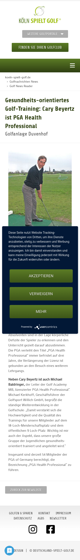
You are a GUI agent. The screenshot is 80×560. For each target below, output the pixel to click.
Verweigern (41, 294)
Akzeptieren (41, 276)
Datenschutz (23, 518)
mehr (41, 311)
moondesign (14, 551)
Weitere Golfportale (42, 34)
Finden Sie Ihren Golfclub (40, 47)
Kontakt (44, 513)
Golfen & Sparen (21, 513)
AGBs (41, 518)
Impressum (63, 513)
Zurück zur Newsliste (26, 490)
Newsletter (58, 518)
